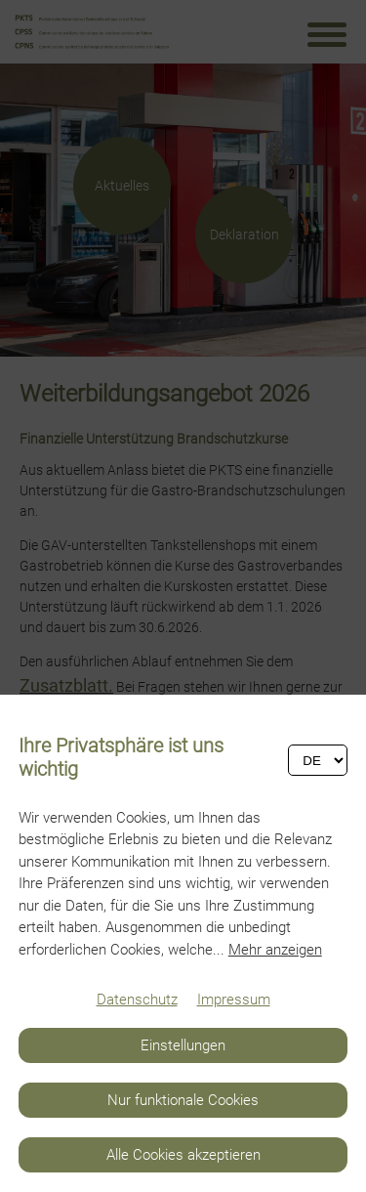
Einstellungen (183, 1045)
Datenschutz (137, 999)
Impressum (233, 999)
